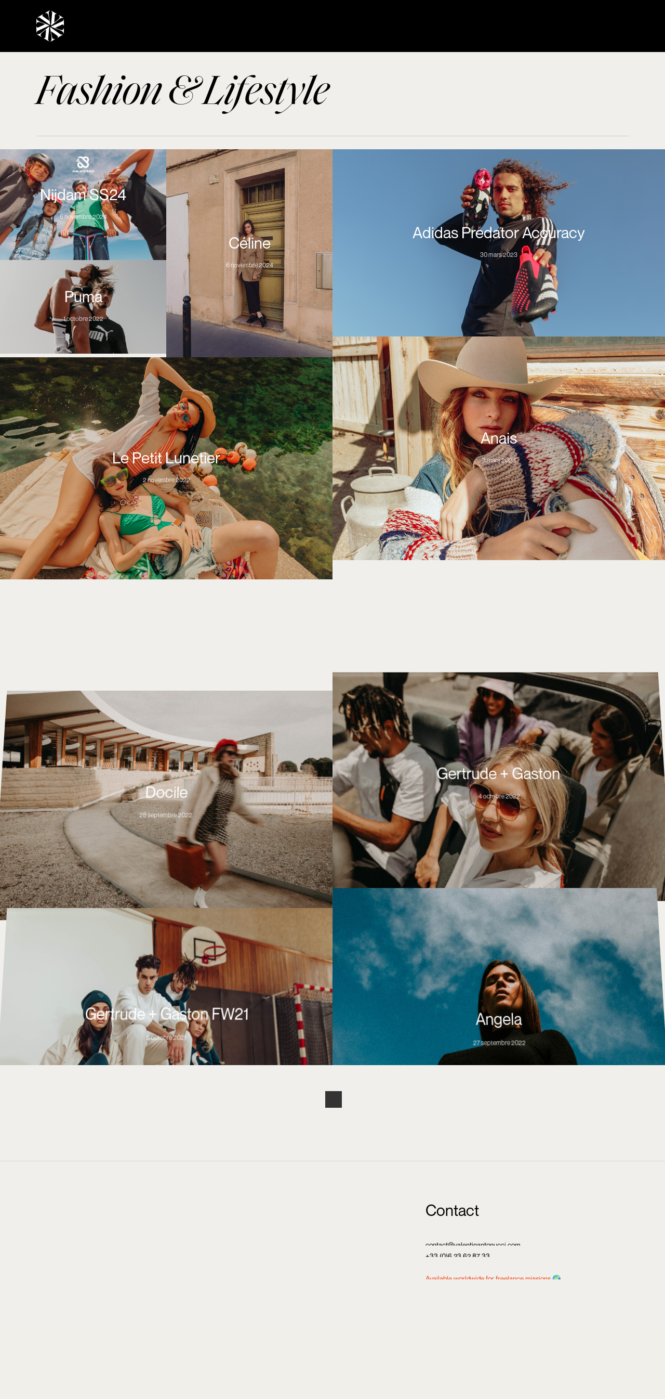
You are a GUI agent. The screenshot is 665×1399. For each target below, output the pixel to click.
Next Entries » (333, 1099)
